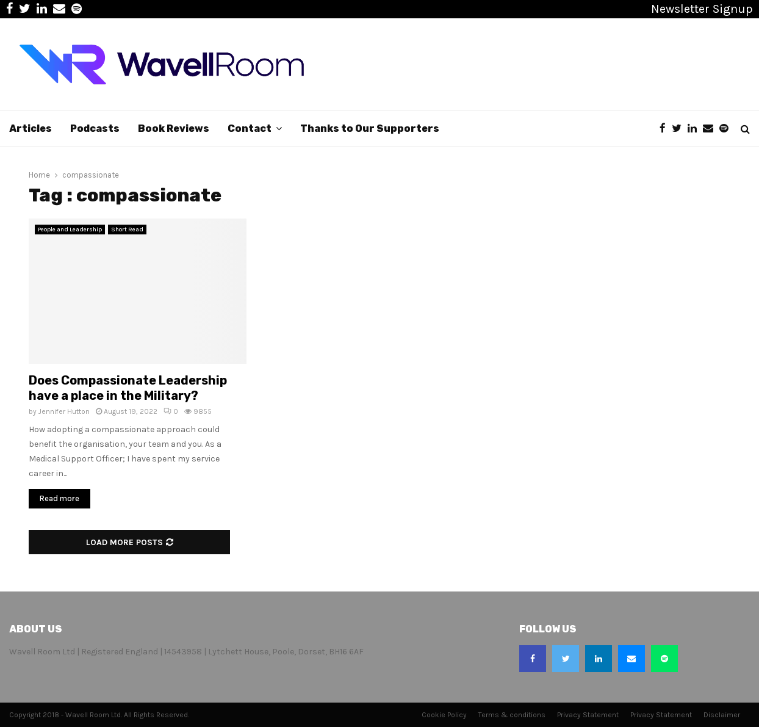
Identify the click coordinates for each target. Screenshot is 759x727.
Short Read (127, 229)
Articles (30, 128)
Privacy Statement (588, 715)
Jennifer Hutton (64, 411)
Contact (250, 128)
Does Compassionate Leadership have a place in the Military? (128, 388)
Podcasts (95, 128)
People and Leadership (70, 229)
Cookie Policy (444, 715)
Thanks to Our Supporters (369, 128)
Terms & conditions (511, 715)
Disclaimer (721, 715)
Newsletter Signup (702, 9)
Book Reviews (173, 128)
